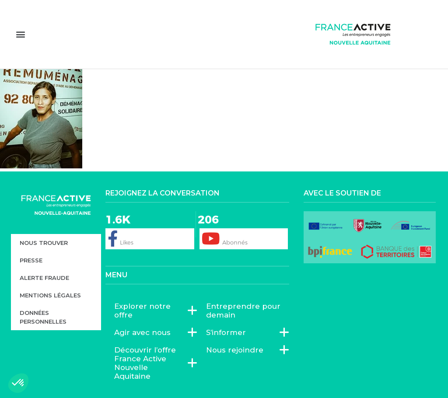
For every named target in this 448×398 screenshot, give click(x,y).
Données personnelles (43, 317)
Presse (31, 260)
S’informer (228, 332)
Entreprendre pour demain (243, 310)
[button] (20, 34)
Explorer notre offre (151, 310)
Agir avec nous (144, 332)
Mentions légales (50, 295)
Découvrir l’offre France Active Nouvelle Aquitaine (151, 363)
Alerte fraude (44, 277)
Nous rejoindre (237, 350)
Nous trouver (44, 242)
